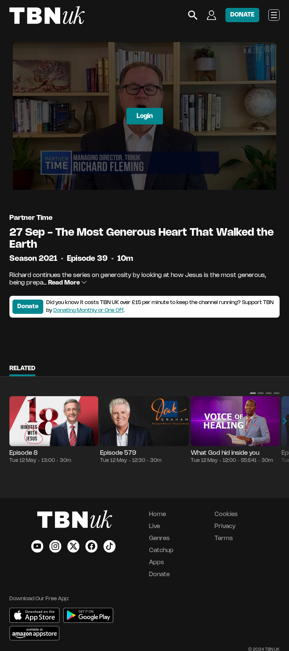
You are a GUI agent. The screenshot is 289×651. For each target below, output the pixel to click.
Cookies (226, 514)
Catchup (161, 550)
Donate (27, 306)
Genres (159, 538)
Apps (156, 562)
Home (157, 514)
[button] (253, 393)
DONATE (242, 15)
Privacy (225, 526)
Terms (223, 538)
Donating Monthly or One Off (88, 310)
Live (154, 526)
